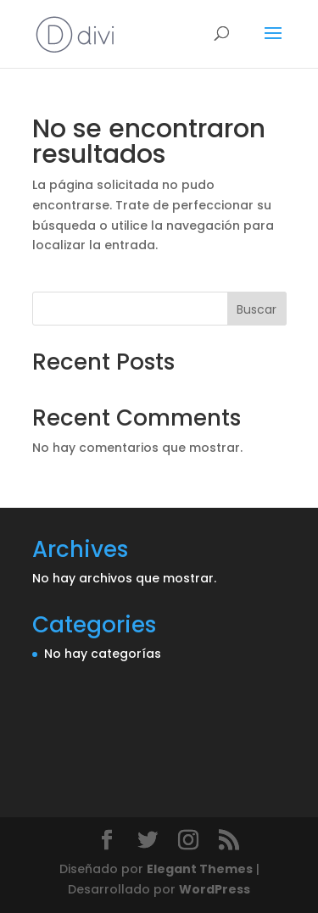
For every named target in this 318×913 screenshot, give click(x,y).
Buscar (256, 309)
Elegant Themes (200, 868)
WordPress (214, 889)
